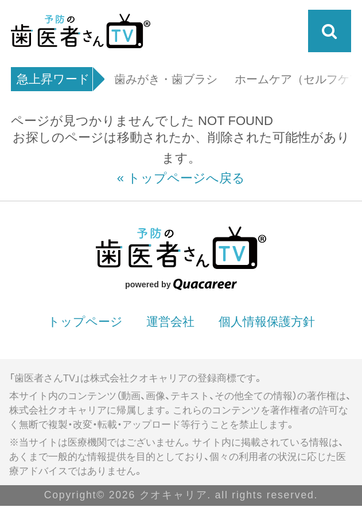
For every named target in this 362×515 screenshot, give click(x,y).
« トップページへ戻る (181, 178)
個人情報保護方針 (267, 321)
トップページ (85, 321)
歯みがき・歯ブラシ (165, 79)
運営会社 (170, 321)
